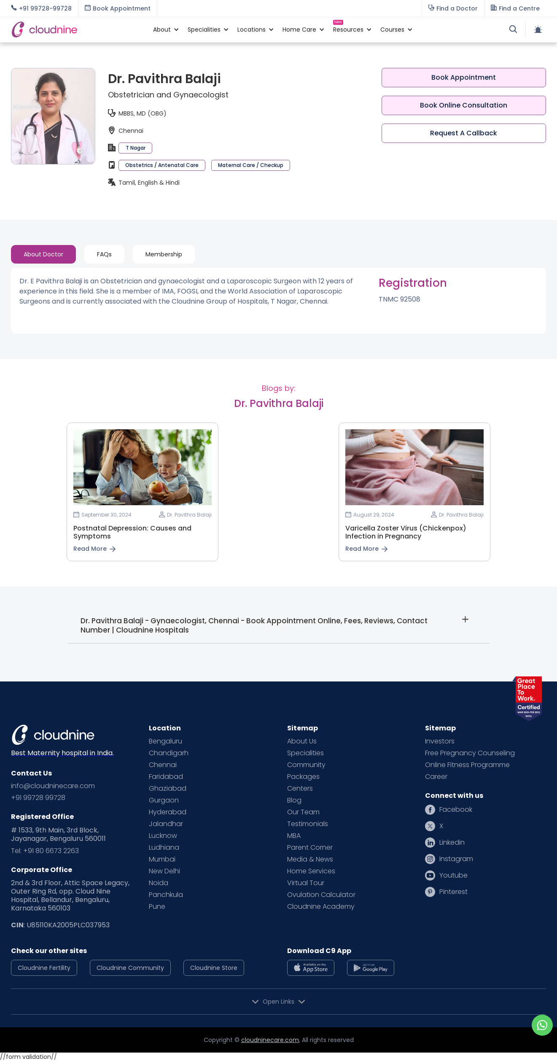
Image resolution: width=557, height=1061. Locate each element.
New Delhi (164, 871)
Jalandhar (166, 824)
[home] (77, 29)
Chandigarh (168, 753)
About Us (302, 741)
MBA (294, 836)
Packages (303, 777)
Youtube (453, 875)
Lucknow (163, 836)
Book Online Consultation (463, 105)
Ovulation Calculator (321, 895)
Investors (440, 741)
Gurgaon (164, 800)
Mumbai (162, 859)
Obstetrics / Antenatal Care (162, 165)
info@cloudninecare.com (53, 786)
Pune (157, 906)
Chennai (163, 765)
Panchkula (166, 895)
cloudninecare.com (270, 1040)
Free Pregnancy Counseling (470, 753)
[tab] (43, 254)
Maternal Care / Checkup (250, 165)
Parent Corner (310, 847)
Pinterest (453, 892)
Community (306, 765)
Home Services (311, 871)
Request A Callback (463, 133)
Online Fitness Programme (467, 765)
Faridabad (166, 777)
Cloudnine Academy (321, 906)
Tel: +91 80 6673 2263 (45, 851)
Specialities (305, 753)
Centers (300, 788)
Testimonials (307, 824)
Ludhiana (164, 847)
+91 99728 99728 (38, 798)
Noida (158, 883)
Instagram (456, 859)
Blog (294, 800)
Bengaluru (165, 741)
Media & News (310, 859)
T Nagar (135, 147)
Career (436, 777)
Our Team (303, 812)
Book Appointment (463, 77)
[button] (162, 29)
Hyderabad (167, 812)
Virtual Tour (305, 883)
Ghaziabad (167, 788)
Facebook (455, 809)
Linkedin (452, 842)
